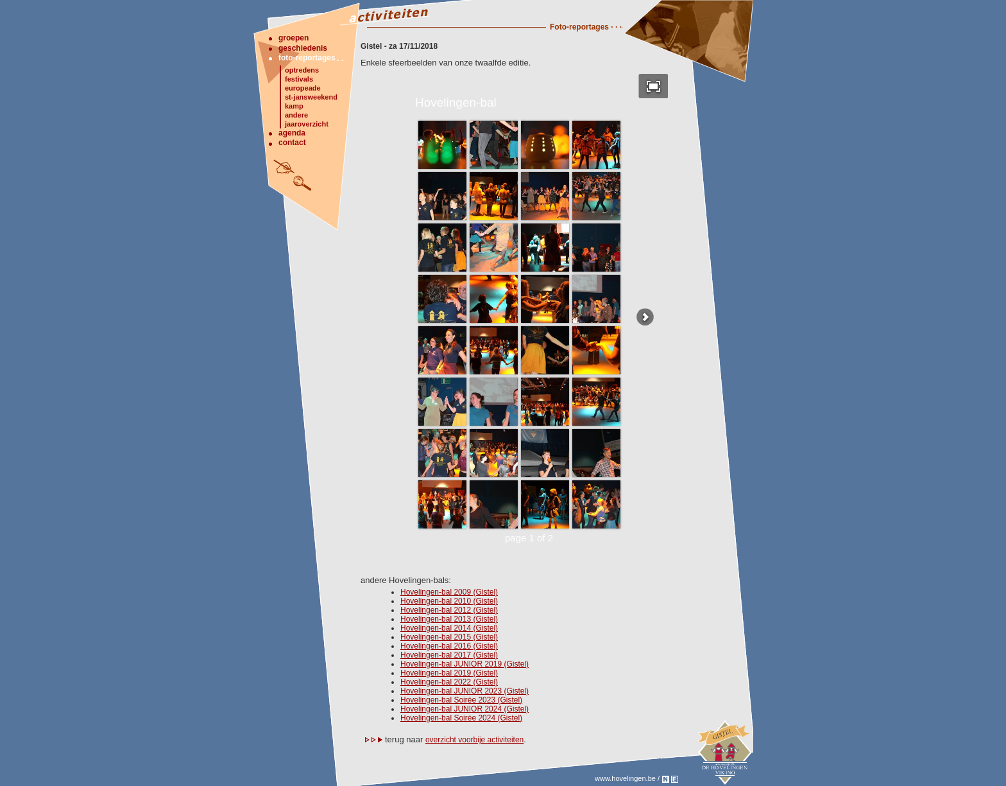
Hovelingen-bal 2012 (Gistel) (449, 610)
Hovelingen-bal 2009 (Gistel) (449, 592)
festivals (299, 79)
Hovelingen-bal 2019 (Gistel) (449, 672)
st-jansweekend (311, 97)
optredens (302, 70)
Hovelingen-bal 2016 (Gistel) (449, 646)
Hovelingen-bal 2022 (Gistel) (449, 681)
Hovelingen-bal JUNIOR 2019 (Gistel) (464, 663)
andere (296, 115)
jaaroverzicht (306, 124)
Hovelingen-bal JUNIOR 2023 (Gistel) (464, 690)
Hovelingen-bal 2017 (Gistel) (449, 655)
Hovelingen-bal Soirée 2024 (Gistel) (461, 717)
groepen (293, 37)
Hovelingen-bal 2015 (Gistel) (449, 637)
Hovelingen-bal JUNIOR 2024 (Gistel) (464, 708)
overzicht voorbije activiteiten (474, 739)
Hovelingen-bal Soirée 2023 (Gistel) (461, 699)
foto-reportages (307, 57)
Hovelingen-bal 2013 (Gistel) (449, 619)
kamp (294, 106)
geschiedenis (302, 48)
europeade (303, 88)
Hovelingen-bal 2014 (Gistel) (449, 628)
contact (292, 142)
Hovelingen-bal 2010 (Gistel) (449, 601)
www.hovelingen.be (625, 778)
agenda (291, 132)
